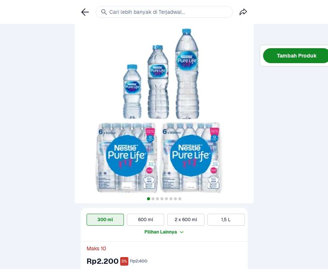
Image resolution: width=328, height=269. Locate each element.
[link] (85, 11)
